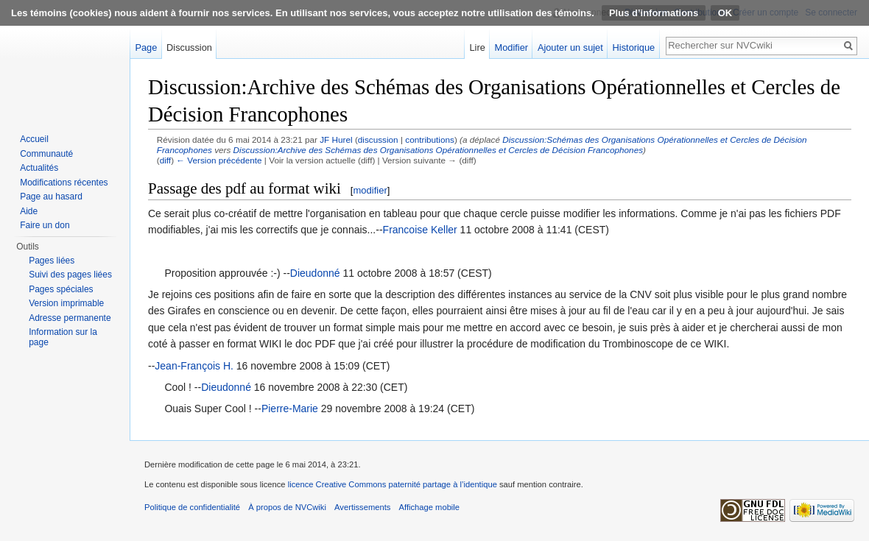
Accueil (34, 139)
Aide (29, 211)
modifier (370, 190)
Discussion (189, 47)
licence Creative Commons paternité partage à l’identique (392, 484)
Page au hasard (51, 196)
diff (165, 160)
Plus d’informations (653, 12)
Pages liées (51, 260)
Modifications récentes (64, 182)
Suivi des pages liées (70, 274)
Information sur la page (63, 337)
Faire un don (44, 225)
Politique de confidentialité (192, 507)
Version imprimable (66, 303)
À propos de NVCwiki (287, 507)
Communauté (46, 154)
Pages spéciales (61, 289)
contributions (429, 139)
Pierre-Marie (289, 408)
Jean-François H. (194, 366)
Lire (477, 47)
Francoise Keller (420, 230)
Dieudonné (315, 273)
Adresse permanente (69, 318)
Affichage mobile (429, 507)
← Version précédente (218, 160)
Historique (634, 47)
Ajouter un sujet (570, 47)
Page (146, 47)
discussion (378, 139)
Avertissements (362, 507)
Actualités (39, 168)
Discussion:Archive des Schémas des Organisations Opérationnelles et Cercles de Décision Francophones (438, 150)
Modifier (512, 47)
